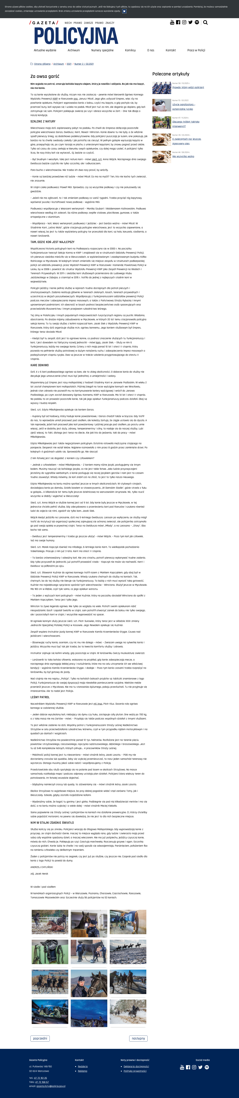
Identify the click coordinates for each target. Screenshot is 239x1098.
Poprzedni (41, 1038)
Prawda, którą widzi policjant (188, 87)
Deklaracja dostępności (136, 1066)
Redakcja (83, 1066)
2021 (69, 64)
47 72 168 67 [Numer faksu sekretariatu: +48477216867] (42, 1082)
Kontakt (171, 50)
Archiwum (74, 50)
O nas (150, 50)
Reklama (82, 1071)
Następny (140, 1038)
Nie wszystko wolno (183, 156)
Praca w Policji (196, 50)
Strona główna (42, 64)
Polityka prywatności (135, 1071)
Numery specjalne (102, 50)
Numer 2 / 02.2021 (84, 64)
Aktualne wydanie (45, 50)
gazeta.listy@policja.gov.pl (50, 1086)
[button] (205, 22)
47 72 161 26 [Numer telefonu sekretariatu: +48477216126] (40, 1078)
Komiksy (130, 50)
